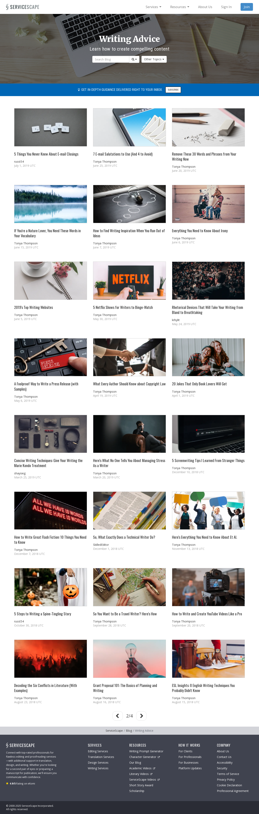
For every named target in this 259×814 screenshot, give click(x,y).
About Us (223, 751)
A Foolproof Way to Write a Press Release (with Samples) (46, 386)
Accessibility (224, 762)
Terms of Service (228, 774)
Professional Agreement (233, 791)
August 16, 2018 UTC (107, 702)
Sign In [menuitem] (226, 7)
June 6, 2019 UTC (183, 242)
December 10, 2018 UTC (188, 472)
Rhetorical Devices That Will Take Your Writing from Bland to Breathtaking (207, 310)
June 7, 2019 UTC (104, 247)
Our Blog (135, 762)
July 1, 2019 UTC (25, 165)
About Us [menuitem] (205, 7)
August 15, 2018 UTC (186, 702)
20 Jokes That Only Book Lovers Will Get (199, 383)
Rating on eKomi (22, 783)
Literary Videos (140, 774)
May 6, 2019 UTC (25, 401)
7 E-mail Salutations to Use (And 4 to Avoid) (123, 154)
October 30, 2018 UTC (29, 625)
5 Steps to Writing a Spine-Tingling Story (42, 613)
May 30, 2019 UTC (105, 319)
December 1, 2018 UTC (108, 549)
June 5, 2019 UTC (25, 319)
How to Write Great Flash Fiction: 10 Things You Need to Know (50, 539)
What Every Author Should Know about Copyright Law (129, 383)
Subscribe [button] (173, 89)
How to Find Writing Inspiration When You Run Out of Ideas (129, 233)
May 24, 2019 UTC (184, 324)
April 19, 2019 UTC (105, 395)
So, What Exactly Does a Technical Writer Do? (124, 537)
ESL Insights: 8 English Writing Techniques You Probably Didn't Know (203, 688)
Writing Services (98, 768)
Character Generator (144, 757)
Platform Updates (190, 768)
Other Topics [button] (154, 59)
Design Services (98, 762)
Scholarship (136, 791)
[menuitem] (153, 7)
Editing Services (98, 751)
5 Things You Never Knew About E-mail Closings (46, 154)
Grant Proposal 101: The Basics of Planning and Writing (125, 688)
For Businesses (188, 762)
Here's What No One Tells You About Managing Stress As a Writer (129, 463)
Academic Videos (142, 768)
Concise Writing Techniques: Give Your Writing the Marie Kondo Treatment (48, 463)
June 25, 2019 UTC (105, 165)
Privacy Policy (226, 779)
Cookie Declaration (229, 785)
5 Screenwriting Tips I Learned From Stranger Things (208, 460)
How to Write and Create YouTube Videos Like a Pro (207, 613)
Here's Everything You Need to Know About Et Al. (204, 537)
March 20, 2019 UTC (106, 477)
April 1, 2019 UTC (183, 395)
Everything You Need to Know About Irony (200, 230)
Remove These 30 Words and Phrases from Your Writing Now (204, 156)
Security (222, 768)
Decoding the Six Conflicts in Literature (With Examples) (45, 688)
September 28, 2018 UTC (109, 625)
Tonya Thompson (105, 161)
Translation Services (101, 757)
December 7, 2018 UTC (29, 554)
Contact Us (224, 757)
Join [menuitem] (247, 7)
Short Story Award (141, 785)
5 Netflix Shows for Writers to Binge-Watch (123, 307)
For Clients (185, 751)
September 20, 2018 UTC (188, 625)
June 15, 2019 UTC (26, 247)
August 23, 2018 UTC (28, 702)
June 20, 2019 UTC (184, 171)
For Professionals (190, 757)
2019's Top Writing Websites (33, 307)
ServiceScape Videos (144, 779)
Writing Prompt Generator (146, 751)
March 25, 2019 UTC (27, 477)
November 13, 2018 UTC (188, 549)
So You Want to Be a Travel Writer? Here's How (125, 613)
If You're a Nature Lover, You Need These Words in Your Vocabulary (47, 233)
